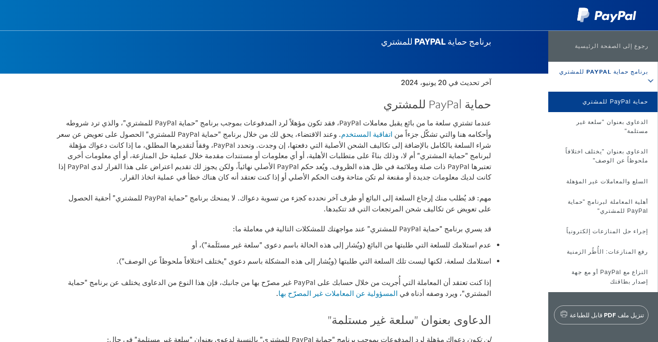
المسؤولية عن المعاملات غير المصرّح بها (338, 293)
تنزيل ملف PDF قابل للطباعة (607, 315)
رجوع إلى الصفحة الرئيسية (611, 46)
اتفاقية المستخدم (366, 134)
